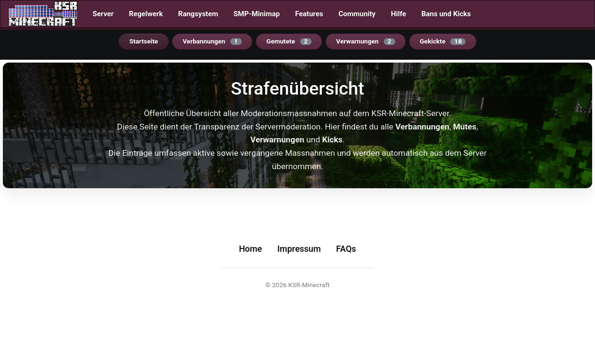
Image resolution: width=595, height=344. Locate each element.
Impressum (299, 249)
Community (357, 14)
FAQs (346, 249)
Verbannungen (212, 41)
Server (103, 14)
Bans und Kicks (446, 14)
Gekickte (442, 41)
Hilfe (398, 14)
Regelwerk (146, 14)
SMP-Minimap (257, 14)
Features (309, 14)
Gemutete (288, 41)
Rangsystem (198, 14)
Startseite (144, 41)
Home (250, 249)
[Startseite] (43, 13)
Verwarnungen (365, 41)
